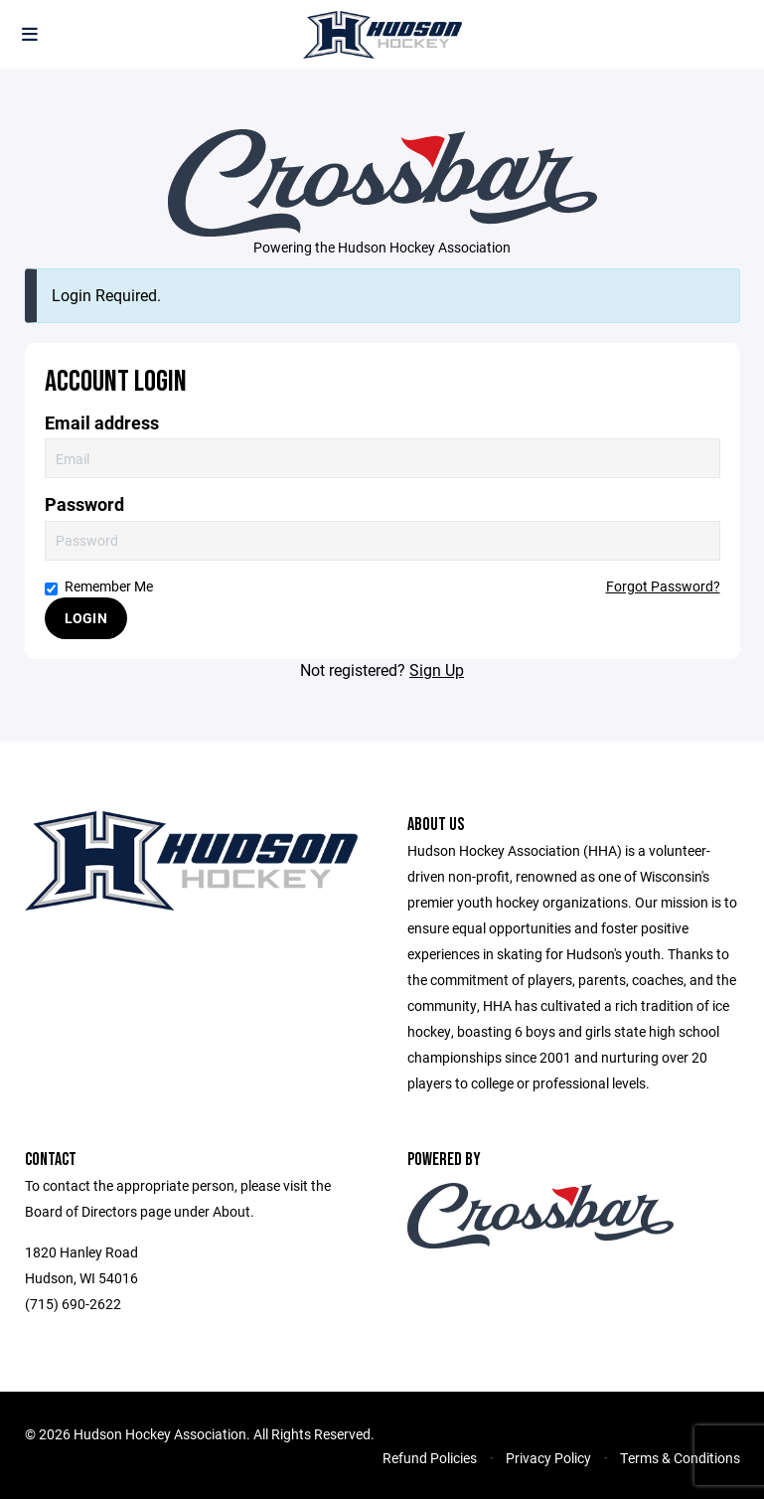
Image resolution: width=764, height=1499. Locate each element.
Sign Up (436, 669)
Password (84, 504)
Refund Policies (429, 1457)
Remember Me (99, 586)
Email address (102, 423)
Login (86, 617)
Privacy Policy (548, 1457)
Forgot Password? (663, 586)
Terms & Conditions (680, 1457)
